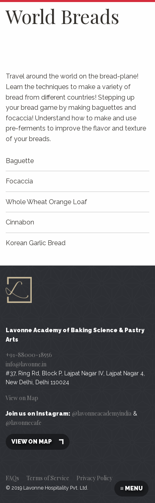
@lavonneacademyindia (101, 413)
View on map (38, 442)
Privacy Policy (94, 478)
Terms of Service (47, 478)
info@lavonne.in (26, 364)
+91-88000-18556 (29, 355)
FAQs (12, 478)
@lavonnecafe (23, 423)
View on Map (22, 398)
